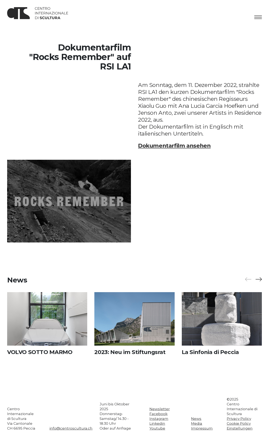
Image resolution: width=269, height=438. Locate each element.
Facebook (158, 414)
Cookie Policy (239, 423)
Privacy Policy (239, 419)
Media (196, 423)
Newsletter (159, 409)
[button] (258, 279)
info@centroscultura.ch (70, 428)
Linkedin (157, 423)
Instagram (158, 419)
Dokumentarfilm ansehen (174, 145)
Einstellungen (240, 428)
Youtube (157, 428)
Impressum (202, 428)
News (196, 419)
